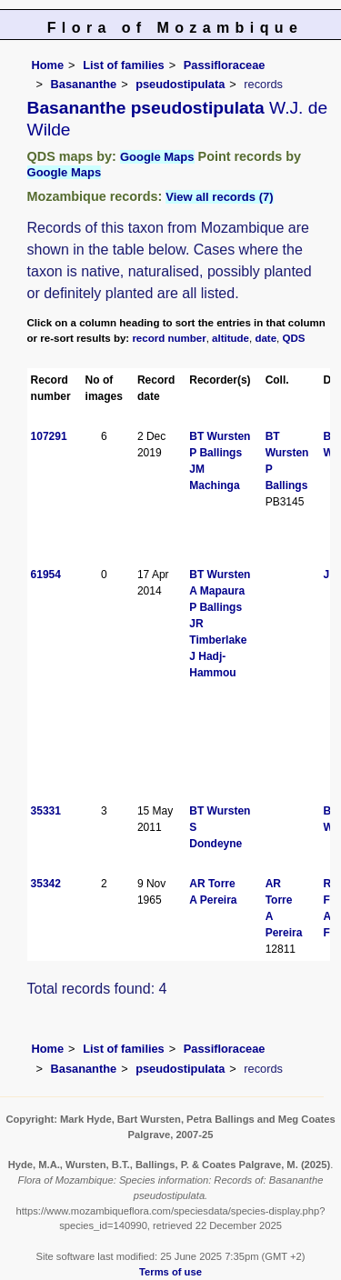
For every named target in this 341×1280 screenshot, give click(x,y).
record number (169, 338)
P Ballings (215, 452)
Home (48, 65)
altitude (230, 338)
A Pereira (212, 900)
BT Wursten (219, 436)
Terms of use (170, 1271)
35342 (46, 883)
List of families (124, 65)
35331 (46, 811)
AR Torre (212, 883)
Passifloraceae (225, 65)
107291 (49, 436)
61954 (46, 574)
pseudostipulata (180, 84)
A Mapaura (217, 591)
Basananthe (84, 84)
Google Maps (157, 157)
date (265, 338)
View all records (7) (219, 197)
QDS (294, 338)
